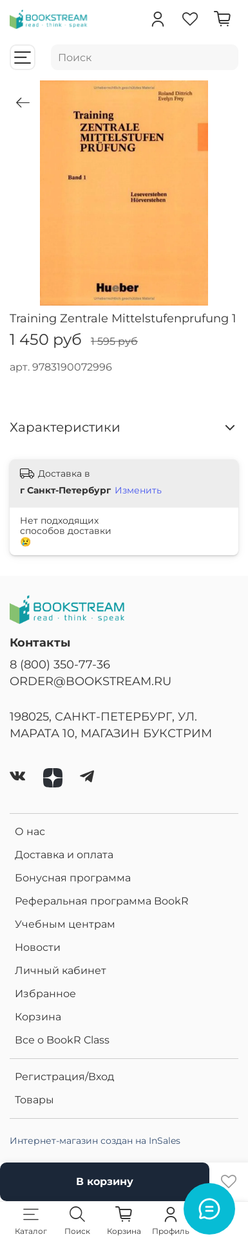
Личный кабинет (60, 970)
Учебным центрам (65, 924)
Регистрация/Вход (64, 1077)
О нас (30, 831)
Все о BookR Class (62, 1040)
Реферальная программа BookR (102, 901)
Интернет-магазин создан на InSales (95, 1140)
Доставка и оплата (64, 855)
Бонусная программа (73, 878)
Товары (34, 1100)
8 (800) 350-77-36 (60, 664)
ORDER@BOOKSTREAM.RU (90, 681)
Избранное (45, 994)
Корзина (38, 1017)
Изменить (138, 490)
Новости (38, 947)
